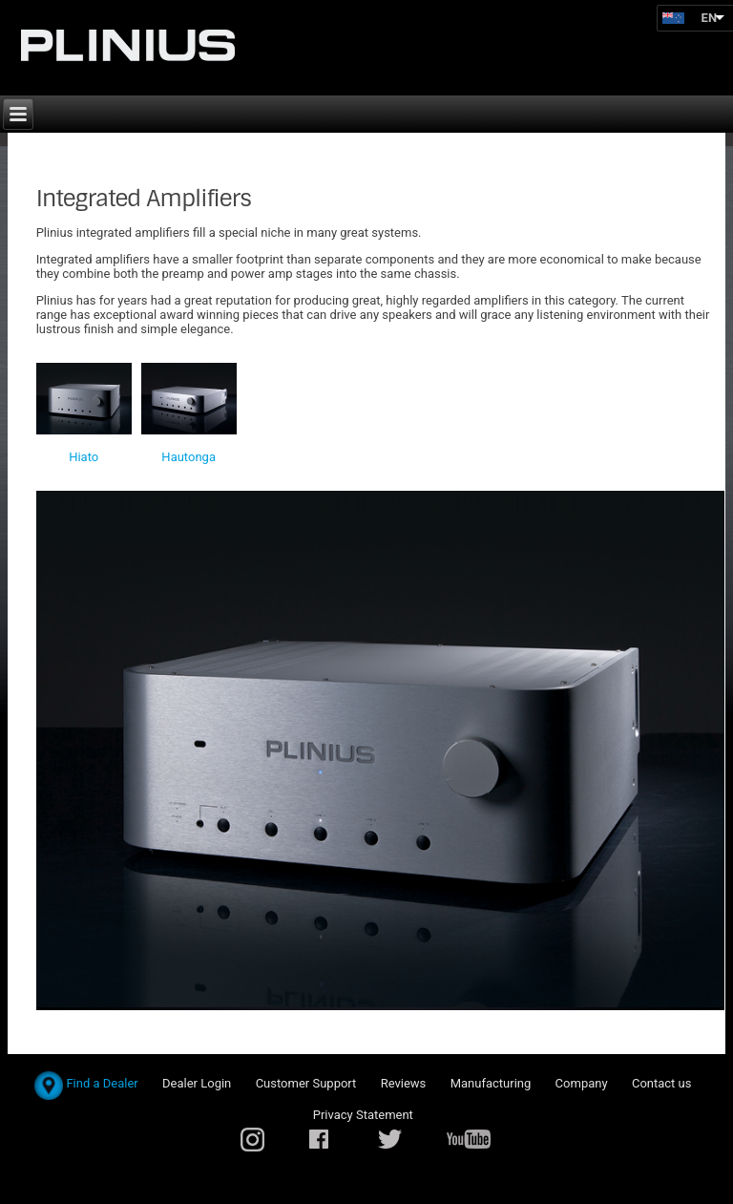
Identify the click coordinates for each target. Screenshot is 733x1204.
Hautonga (188, 457)
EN (710, 18)
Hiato (83, 457)
